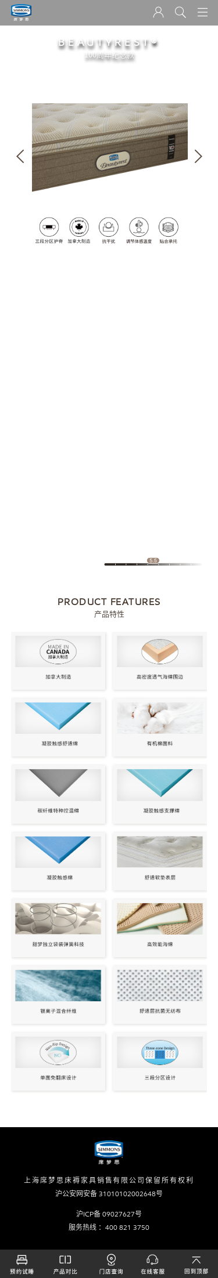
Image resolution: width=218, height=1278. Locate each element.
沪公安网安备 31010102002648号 (109, 1193)
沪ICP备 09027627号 (109, 1214)
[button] (20, 156)
